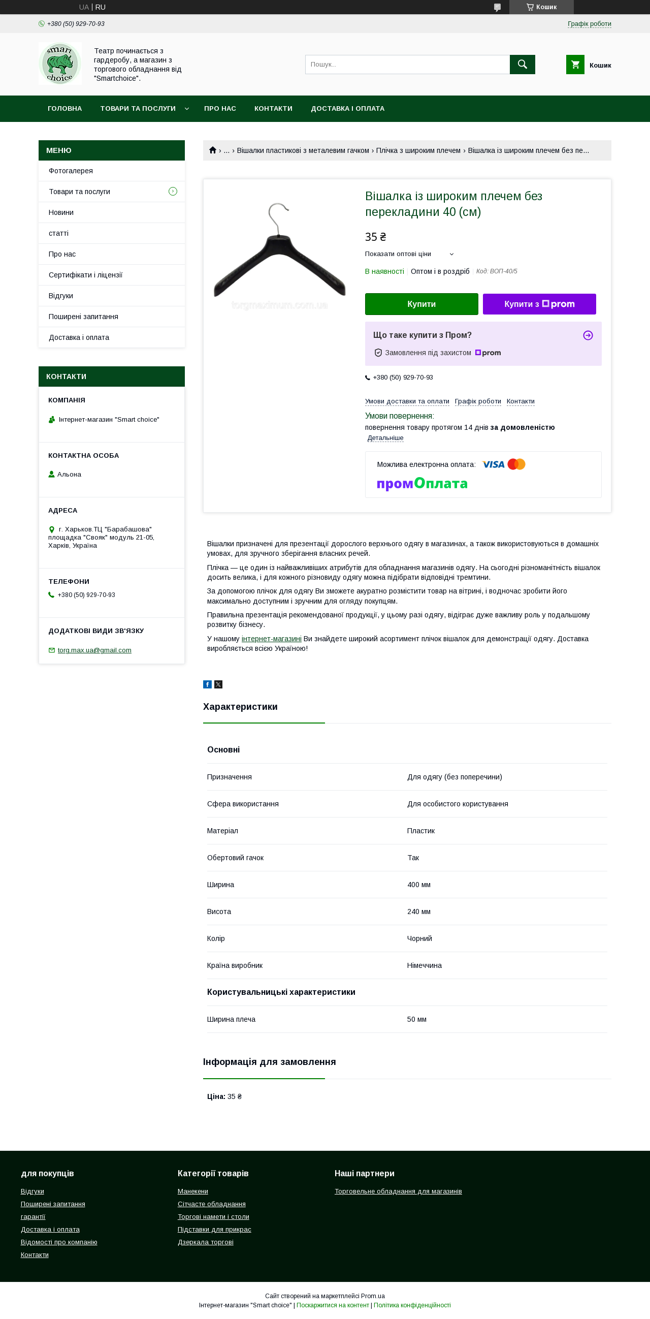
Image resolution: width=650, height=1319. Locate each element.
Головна (65, 108)
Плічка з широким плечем (418, 150)
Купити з (539, 304)
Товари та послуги (138, 108)
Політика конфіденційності (412, 1305)
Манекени (193, 1191)
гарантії (33, 1216)
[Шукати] (522, 64)
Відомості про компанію (59, 1242)
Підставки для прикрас (214, 1229)
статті (59, 233)
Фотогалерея (71, 171)
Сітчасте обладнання (212, 1204)
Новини (61, 212)
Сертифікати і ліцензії (86, 275)
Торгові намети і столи (213, 1216)
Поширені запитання (83, 316)
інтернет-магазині (272, 639)
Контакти (273, 108)
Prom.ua (373, 1296)
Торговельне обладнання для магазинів (398, 1191)
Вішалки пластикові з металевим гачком (303, 150)
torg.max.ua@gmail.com (95, 650)
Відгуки (61, 296)
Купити (422, 304)
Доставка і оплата (347, 108)
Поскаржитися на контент (333, 1305)
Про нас (220, 108)
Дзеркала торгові (206, 1242)
